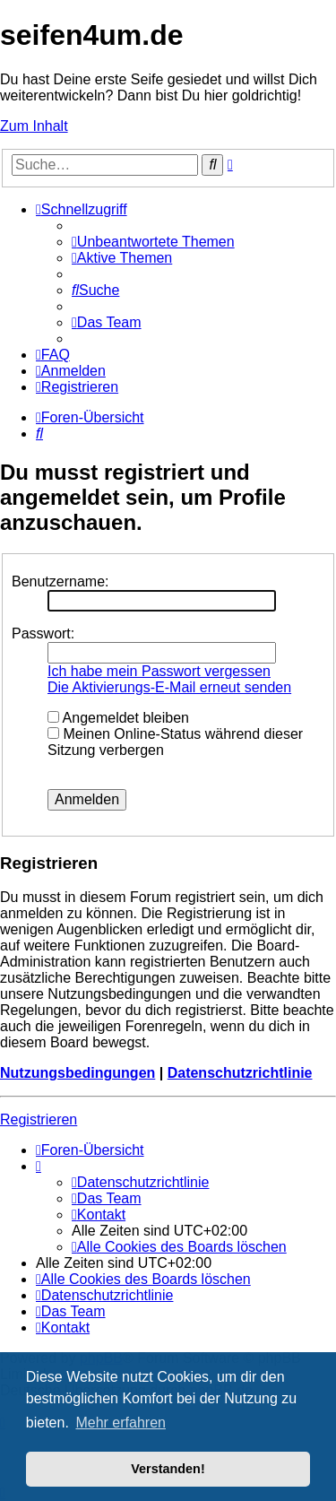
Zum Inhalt (34, 126)
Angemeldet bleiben (118, 717)
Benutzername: (60, 581)
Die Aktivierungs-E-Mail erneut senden (169, 687)
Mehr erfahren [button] (120, 1422)
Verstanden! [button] (167, 1469)
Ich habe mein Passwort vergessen (159, 671)
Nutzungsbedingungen (77, 1072)
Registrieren (38, 1119)
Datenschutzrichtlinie (240, 1072)
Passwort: (43, 633)
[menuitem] (153, 241)
